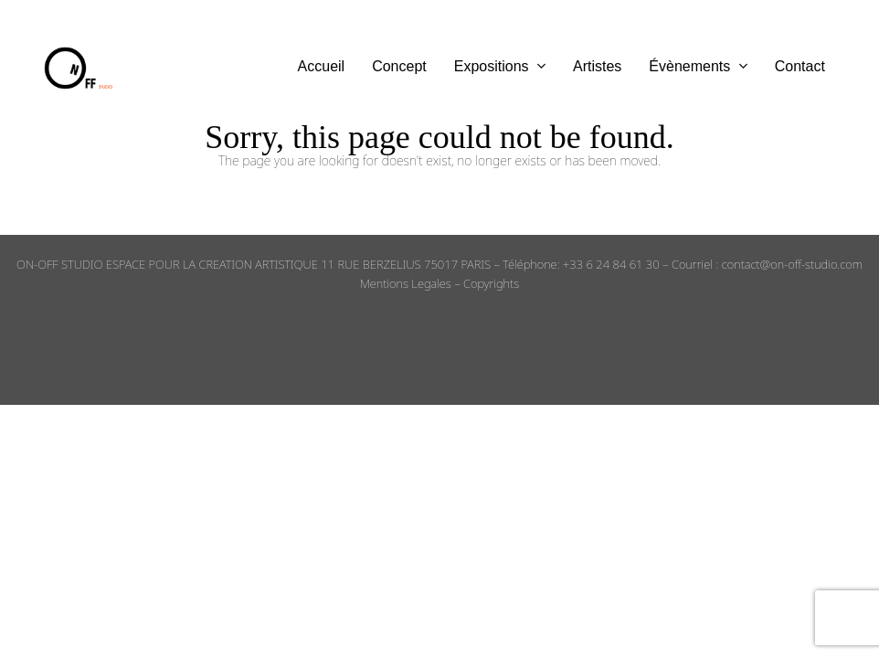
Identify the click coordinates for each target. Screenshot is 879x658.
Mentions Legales (405, 283)
